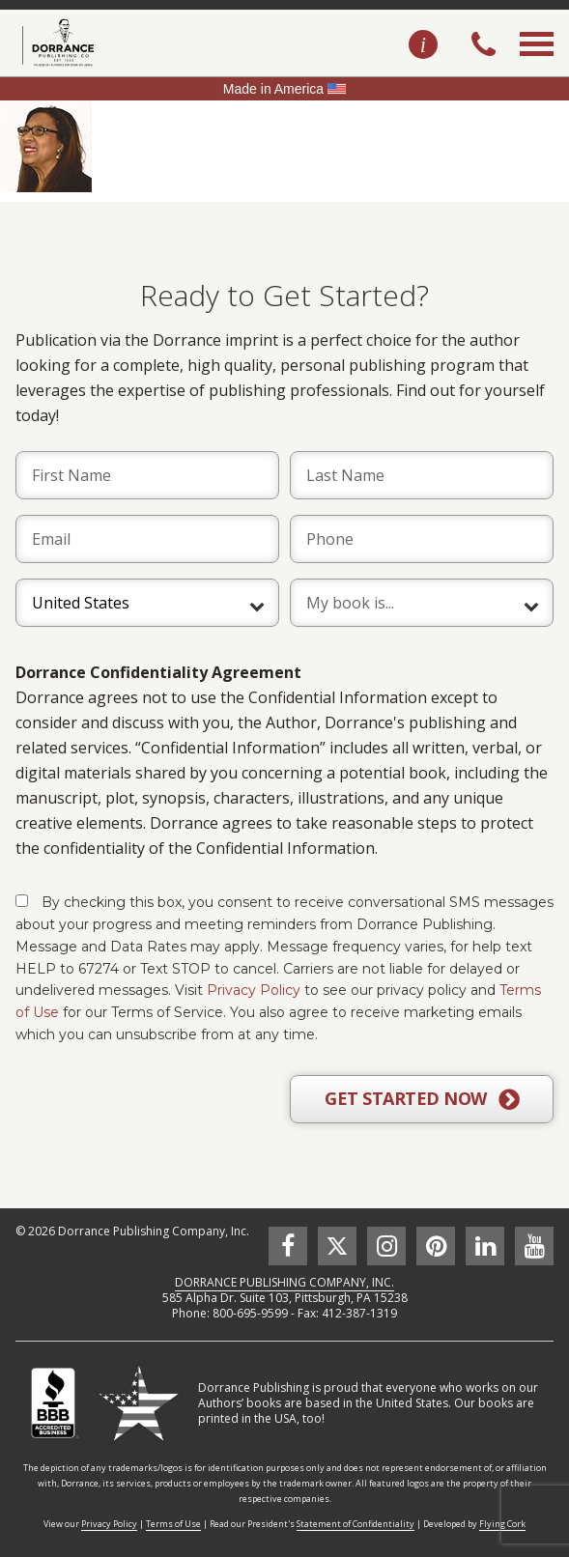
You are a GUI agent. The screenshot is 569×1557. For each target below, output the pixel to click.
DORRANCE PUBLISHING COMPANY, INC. (284, 1282)
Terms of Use (173, 1523)
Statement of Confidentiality (355, 1523)
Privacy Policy (253, 990)
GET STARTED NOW (422, 1099)
